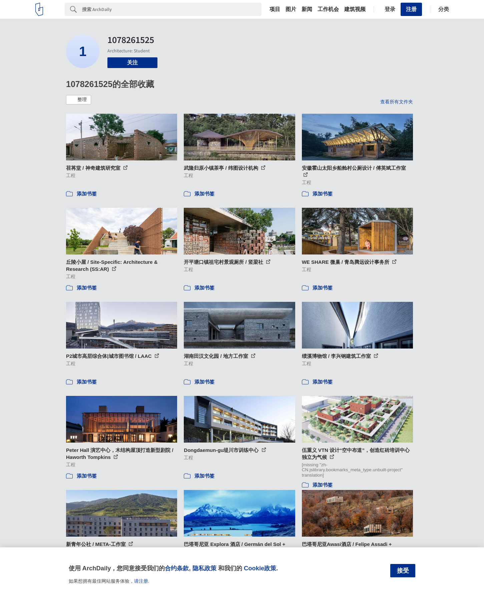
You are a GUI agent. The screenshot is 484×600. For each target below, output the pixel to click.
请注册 (141, 581)
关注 (132, 62)
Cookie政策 (260, 568)
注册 (411, 9)
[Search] (172, 9)
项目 (275, 9)
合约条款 (177, 568)
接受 (403, 570)
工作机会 (328, 9)
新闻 (307, 9)
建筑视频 (355, 9)
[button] (78, 99)
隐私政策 (204, 568)
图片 (291, 9)
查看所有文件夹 (396, 101)
